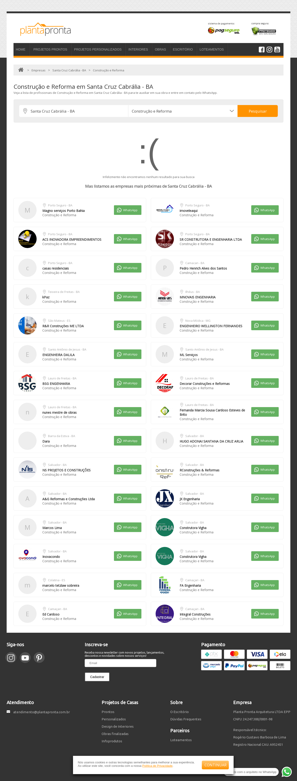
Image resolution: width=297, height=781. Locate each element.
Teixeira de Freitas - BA (64, 292)
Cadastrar (97, 677)
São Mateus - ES (59, 321)
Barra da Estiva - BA (61, 436)
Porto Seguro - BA (60, 205)
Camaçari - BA (194, 580)
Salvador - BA (194, 436)
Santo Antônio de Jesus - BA (67, 349)
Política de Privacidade (157, 765)
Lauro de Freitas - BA (62, 378)
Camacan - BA (194, 263)
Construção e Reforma (59, 215)
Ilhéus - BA (192, 292)
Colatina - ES (56, 580)
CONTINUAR (216, 764)
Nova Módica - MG (198, 321)
